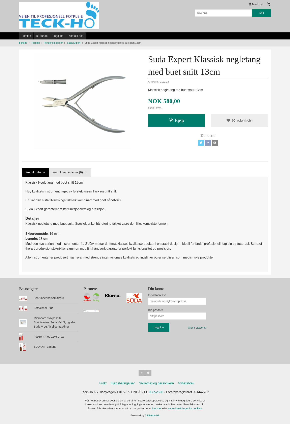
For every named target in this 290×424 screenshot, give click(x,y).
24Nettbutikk (152, 416)
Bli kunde (42, 35)
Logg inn (58, 35)
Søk (261, 12)
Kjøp (176, 120)
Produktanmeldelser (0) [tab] (67, 172)
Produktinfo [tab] (33, 172)
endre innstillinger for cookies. (185, 408)
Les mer (157, 408)
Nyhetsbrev (186, 383)
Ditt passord (155, 310)
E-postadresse (157, 295)
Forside (26, 35)
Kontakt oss (75, 35)
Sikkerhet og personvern (156, 383)
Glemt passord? (197, 327)
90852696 (156, 392)
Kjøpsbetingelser (123, 383)
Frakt (103, 383)
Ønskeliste (239, 120)
